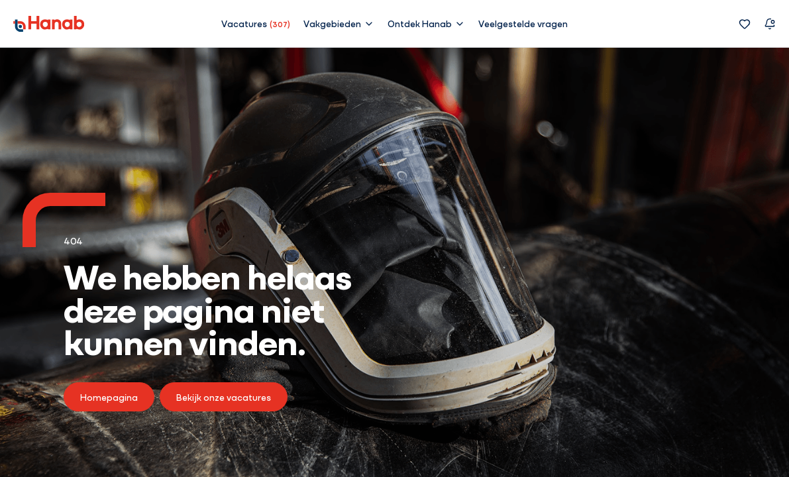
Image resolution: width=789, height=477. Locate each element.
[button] (338, 23)
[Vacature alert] (770, 24)
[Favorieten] (745, 24)
